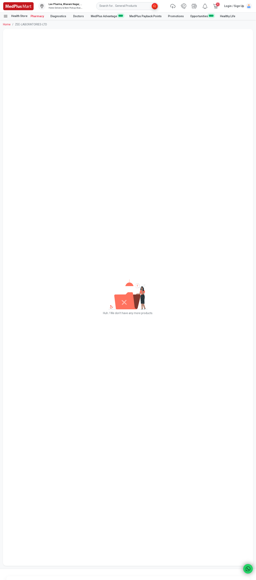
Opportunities (201, 16)
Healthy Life (227, 16)
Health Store (15, 16)
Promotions (176, 16)
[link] (18, 6)
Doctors (78, 16)
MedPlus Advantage (107, 16)
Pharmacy (37, 16)
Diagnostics (58, 16)
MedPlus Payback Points (145, 16)
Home (7, 24)
